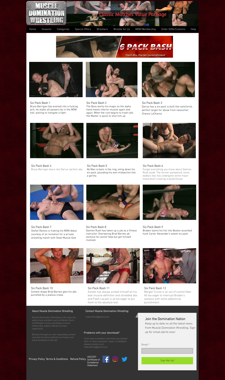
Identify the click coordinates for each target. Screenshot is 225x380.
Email (145, 344)
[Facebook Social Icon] (105, 359)
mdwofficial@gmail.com (97, 317)
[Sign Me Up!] (167, 360)
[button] (63, 29)
